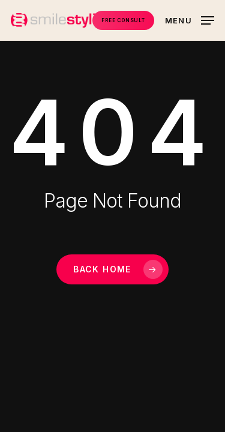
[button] (189, 19)
